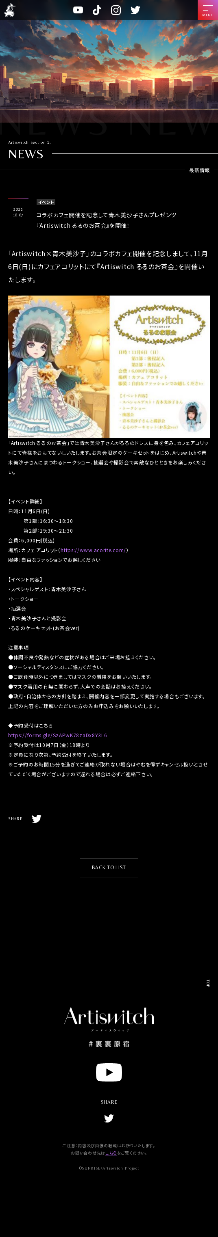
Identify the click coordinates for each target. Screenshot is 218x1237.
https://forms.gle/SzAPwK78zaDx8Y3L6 (57, 735)
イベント (46, 202)
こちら (111, 1153)
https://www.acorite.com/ (93, 549)
